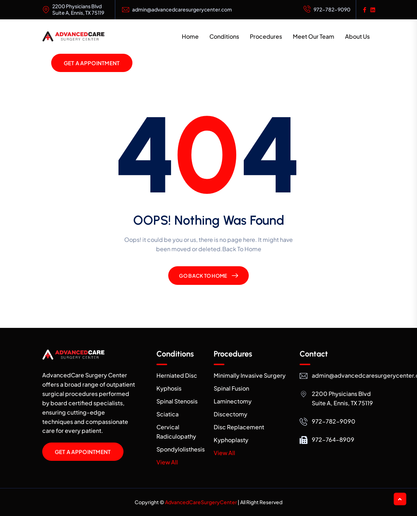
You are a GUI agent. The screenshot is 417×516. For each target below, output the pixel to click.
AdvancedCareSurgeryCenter (201, 502)
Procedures (266, 36)
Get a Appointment (92, 62)
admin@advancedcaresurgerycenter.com (182, 9)
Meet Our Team (313, 36)
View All (167, 462)
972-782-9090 (327, 9)
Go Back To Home (203, 275)
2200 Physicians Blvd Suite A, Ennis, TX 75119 (78, 9)
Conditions (224, 36)
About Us (357, 36)
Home (190, 36)
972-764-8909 (333, 439)
